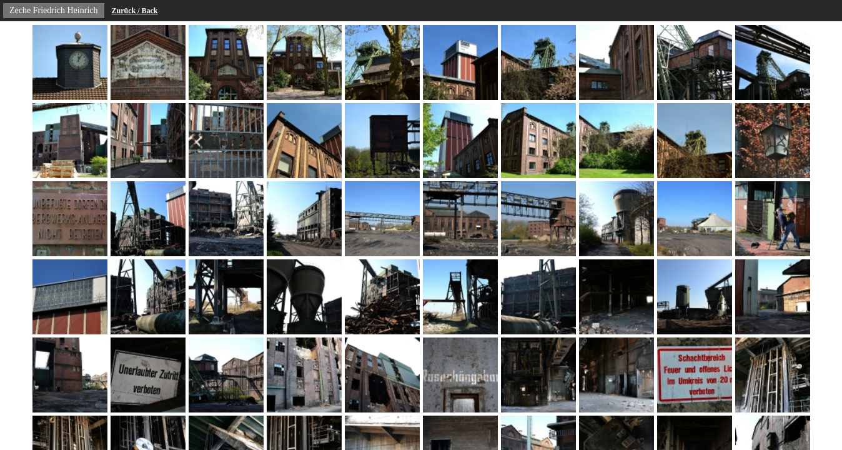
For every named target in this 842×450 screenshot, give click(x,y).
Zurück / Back (135, 10)
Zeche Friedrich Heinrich (53, 10)
